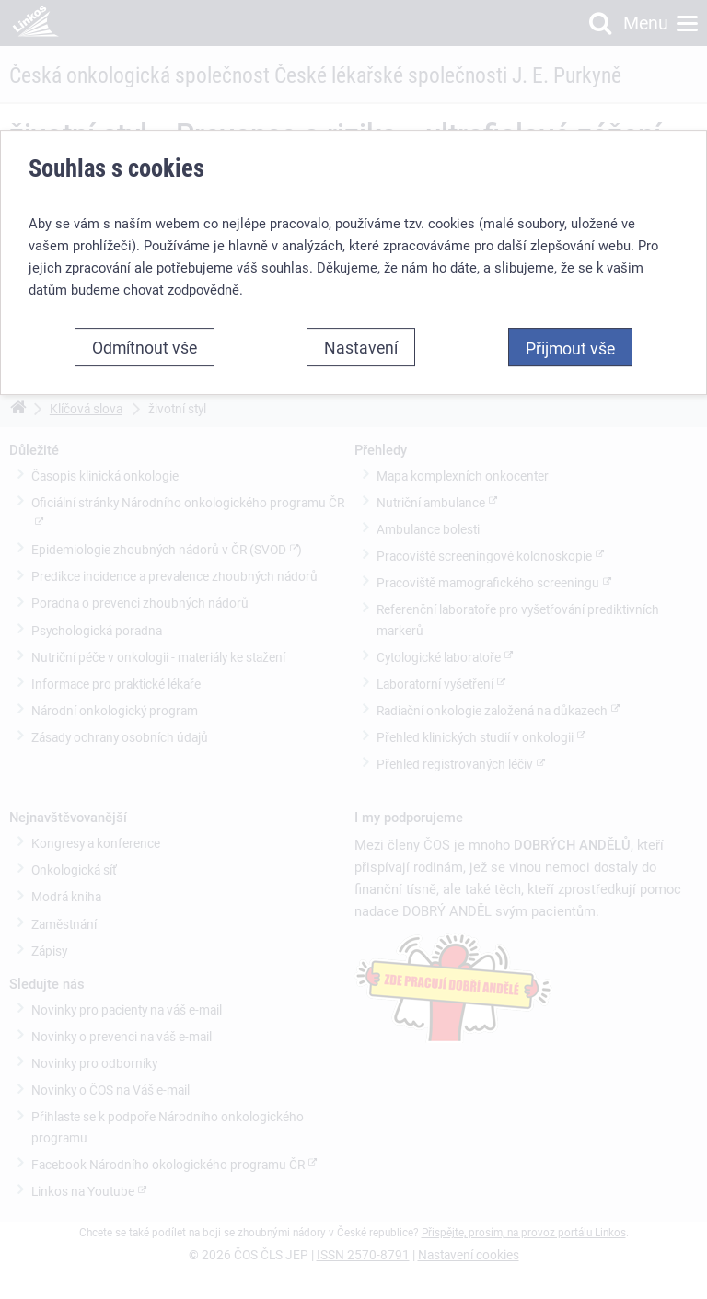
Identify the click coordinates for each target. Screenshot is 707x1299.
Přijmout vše (570, 348)
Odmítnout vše (144, 347)
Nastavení (361, 347)
